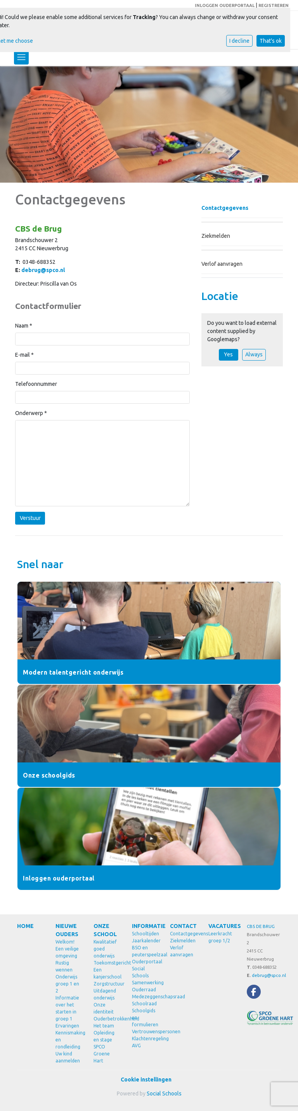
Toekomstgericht (107, 962)
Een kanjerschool (107, 973)
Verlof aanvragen (222, 264)
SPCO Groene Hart (102, 1053)
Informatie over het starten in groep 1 (67, 1008)
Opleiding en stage (104, 1036)
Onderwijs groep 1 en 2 (67, 983)
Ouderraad (144, 989)
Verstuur (30, 518)
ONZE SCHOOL (105, 930)
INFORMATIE (145, 926)
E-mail (24, 355)
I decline (239, 41)
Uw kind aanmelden (67, 1057)
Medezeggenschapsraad (145, 996)
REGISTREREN (273, 5)
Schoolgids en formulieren (145, 1017)
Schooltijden (145, 933)
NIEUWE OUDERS (66, 930)
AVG (136, 1045)
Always (254, 354)
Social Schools (164, 1093)
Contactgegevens (224, 208)
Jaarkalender (145, 940)
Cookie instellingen (146, 1079)
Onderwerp (31, 413)
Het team (104, 1025)
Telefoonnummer (36, 384)
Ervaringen (67, 1025)
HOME (25, 926)
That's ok (271, 41)
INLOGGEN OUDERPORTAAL (225, 5)
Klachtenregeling (145, 1038)
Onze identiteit (104, 1008)
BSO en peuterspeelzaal (145, 951)
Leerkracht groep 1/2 (220, 937)
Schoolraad (144, 1003)
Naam (23, 326)
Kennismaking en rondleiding (68, 1039)
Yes (228, 354)
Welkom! (64, 941)
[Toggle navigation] (21, 57)
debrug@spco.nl (43, 270)
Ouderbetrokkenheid (107, 1018)
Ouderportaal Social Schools (145, 968)
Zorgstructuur (107, 983)
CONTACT (183, 926)
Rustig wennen (64, 966)
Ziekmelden (215, 236)
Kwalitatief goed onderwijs (105, 948)
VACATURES (221, 926)
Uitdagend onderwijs (105, 994)
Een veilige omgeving (67, 952)
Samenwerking (145, 982)
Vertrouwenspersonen (145, 1031)
